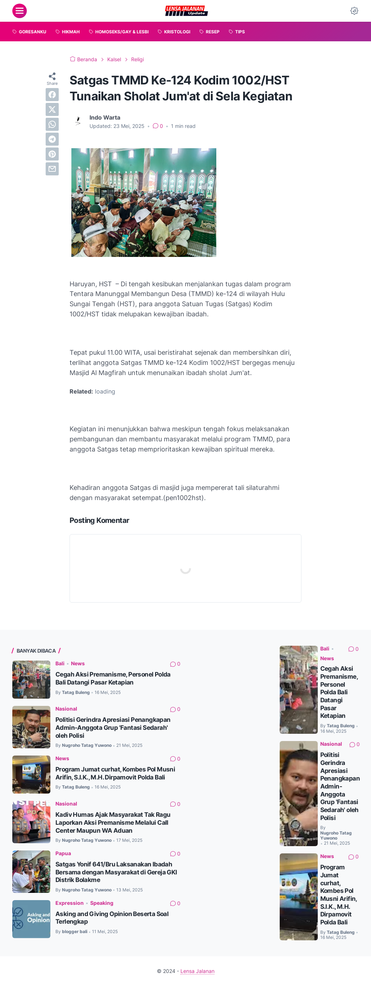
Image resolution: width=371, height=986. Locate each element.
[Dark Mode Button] (354, 11)
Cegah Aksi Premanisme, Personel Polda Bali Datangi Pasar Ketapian (113, 678)
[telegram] (52, 139)
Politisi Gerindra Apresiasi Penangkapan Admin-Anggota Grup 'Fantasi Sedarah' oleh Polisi (113, 727)
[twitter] (52, 109)
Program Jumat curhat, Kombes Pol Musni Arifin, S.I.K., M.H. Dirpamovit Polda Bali (115, 773)
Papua (63, 853)
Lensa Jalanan (197, 971)
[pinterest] (52, 154)
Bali (59, 663)
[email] (52, 168)
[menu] (19, 11)
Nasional (66, 709)
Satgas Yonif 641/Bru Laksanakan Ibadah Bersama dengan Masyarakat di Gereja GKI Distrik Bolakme (116, 872)
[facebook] (52, 94)
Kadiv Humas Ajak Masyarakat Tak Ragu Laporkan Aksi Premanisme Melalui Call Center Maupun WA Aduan (112, 822)
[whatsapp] (52, 124)
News (78, 663)
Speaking (101, 903)
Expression (69, 903)
